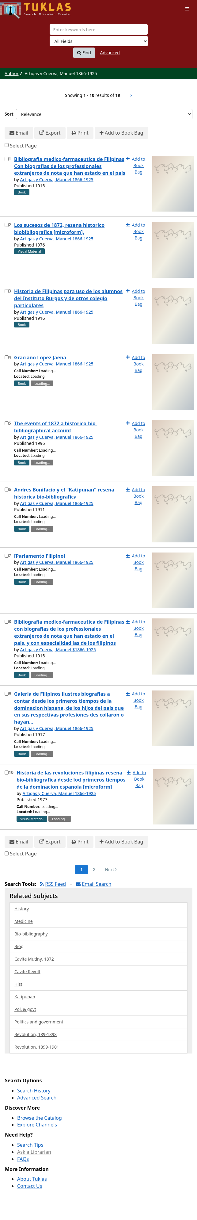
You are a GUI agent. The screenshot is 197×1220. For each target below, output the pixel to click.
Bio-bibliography (31, 934)
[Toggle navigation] (187, 9)
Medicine (23, 921)
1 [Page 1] (81, 869)
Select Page (23, 145)
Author (12, 73)
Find (84, 53)
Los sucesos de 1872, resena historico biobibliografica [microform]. (59, 228)
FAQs (23, 1159)
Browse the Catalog (39, 1118)
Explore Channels (37, 1124)
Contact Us (29, 1186)
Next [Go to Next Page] (111, 869)
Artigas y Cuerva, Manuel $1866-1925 (58, 649)
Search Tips (30, 1145)
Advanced (110, 52)
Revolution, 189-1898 (35, 1034)
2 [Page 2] (94, 869)
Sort (9, 114)
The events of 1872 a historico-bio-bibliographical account (55, 427)
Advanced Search (36, 1097)
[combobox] (99, 29)
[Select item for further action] (7, 159)
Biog (19, 946)
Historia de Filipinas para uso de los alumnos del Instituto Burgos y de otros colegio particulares (68, 298)
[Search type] (99, 41)
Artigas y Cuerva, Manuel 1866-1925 (56, 179)
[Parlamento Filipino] (39, 556)
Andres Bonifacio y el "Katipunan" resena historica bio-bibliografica (64, 493)
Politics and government (38, 1022)
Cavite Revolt (27, 971)
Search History (34, 1090)
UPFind (15, 8)
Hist (18, 984)
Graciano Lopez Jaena (40, 357)
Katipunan (24, 997)
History (21, 909)
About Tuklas (32, 1179)
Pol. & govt (25, 1009)
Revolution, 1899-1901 (36, 1047)
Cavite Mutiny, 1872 (34, 959)
